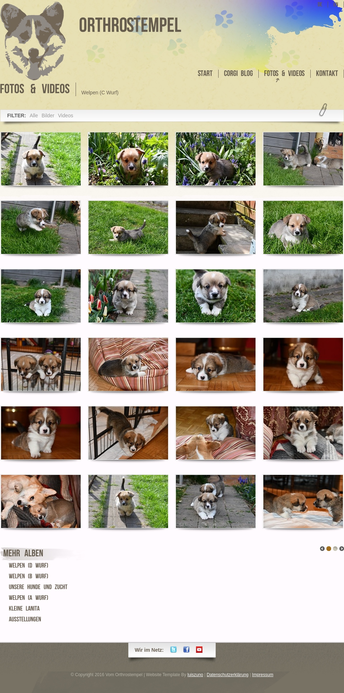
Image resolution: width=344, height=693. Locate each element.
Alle (34, 115)
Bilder (48, 115)
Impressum (262, 674)
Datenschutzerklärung (228, 674)
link (335, 548)
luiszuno (195, 674)
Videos (65, 115)
